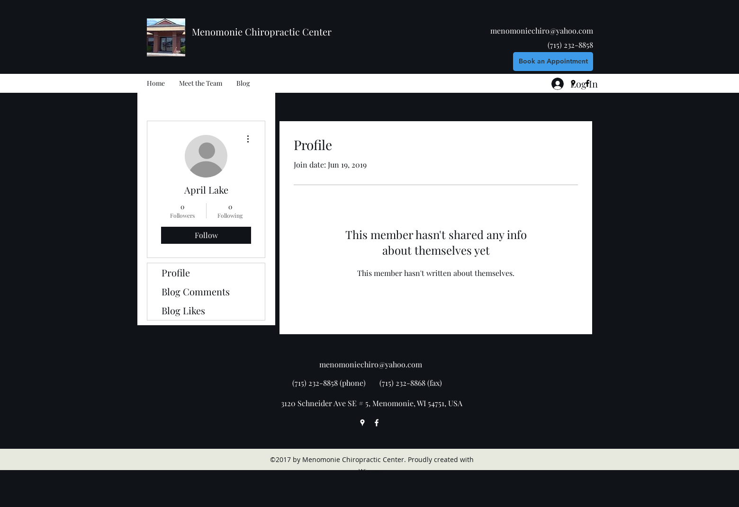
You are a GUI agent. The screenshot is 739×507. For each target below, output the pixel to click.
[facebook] (376, 422)
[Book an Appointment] (553, 61)
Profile (176, 272)
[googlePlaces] (362, 422)
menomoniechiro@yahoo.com (541, 31)
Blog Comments (196, 291)
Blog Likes (183, 310)
